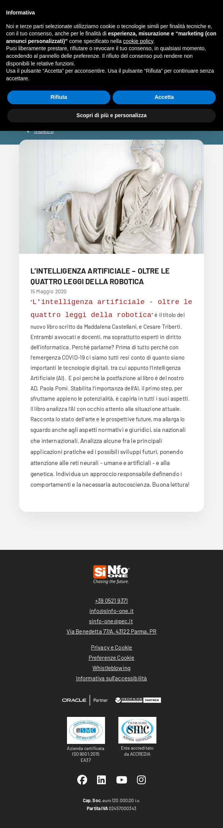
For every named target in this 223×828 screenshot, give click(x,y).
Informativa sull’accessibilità (111, 678)
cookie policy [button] (138, 41)
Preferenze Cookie (112, 657)
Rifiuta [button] (59, 97)
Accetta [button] (164, 97)
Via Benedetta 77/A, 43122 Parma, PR (112, 631)
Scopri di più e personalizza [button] (111, 115)
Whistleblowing (111, 667)
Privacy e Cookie (111, 647)
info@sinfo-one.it (111, 610)
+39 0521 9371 (111, 600)
